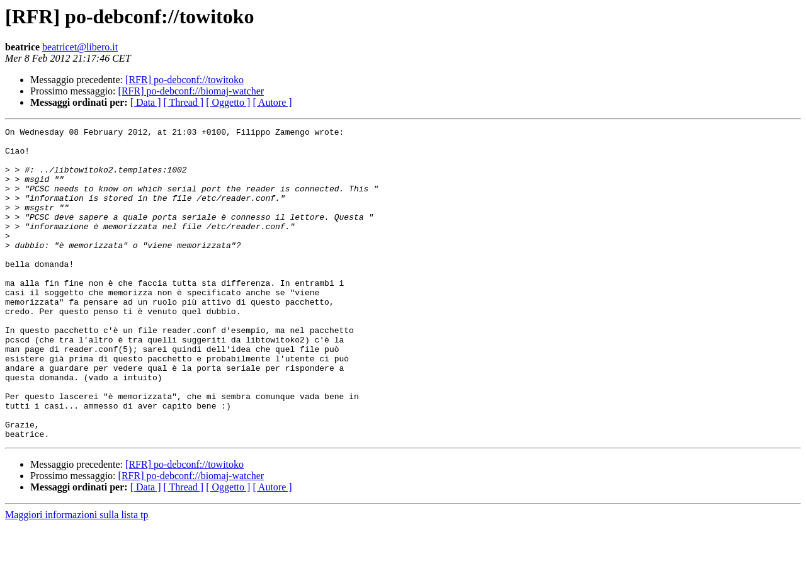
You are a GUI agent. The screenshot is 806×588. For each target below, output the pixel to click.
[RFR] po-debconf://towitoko (184, 79)
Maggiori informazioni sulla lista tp (77, 577)
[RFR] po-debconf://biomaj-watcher (191, 91)
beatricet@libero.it (80, 47)
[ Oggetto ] (228, 102)
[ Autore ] (272, 102)
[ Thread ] (184, 102)
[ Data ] (145, 102)
